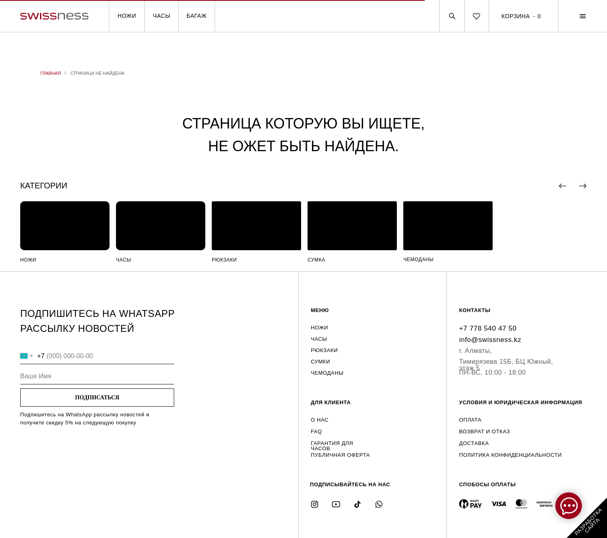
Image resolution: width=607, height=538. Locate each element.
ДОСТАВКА (474, 443)
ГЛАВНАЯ (50, 73)
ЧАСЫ (161, 16)
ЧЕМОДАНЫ (418, 259)
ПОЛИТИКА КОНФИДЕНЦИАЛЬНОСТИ (510, 455)
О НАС (320, 420)
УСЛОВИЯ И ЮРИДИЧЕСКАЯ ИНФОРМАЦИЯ (520, 402)
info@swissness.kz (490, 340)
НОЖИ (127, 16)
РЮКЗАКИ (224, 260)
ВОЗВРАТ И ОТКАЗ (484, 431)
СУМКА (316, 260)
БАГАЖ (196, 16)
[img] (65, 225)
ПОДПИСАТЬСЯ (97, 398)
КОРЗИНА (516, 16)
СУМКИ (320, 362)
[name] (97, 376)
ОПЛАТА (470, 420)
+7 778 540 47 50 (487, 328)
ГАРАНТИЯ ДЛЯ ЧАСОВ (332, 445)
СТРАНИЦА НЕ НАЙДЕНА (97, 73)
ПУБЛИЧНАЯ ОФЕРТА (340, 455)
